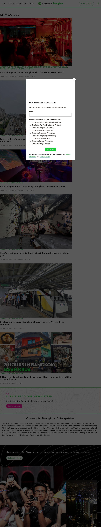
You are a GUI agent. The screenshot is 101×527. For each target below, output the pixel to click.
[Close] (74, 79)
